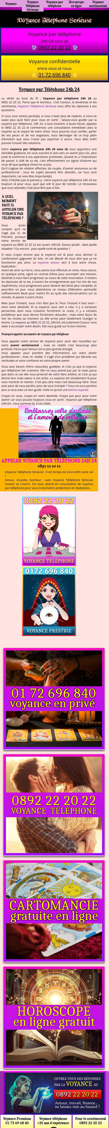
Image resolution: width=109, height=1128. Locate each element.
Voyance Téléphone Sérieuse (32, 5)
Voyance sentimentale (98, 3)
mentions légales (76, 1113)
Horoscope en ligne (76, 3)
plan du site (55, 1113)
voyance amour (48, 263)
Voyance (11, 3)
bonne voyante (78, 390)
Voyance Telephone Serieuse (54, 20)
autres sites (96, 1113)
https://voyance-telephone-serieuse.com (54, 1073)
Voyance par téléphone (54, 3)
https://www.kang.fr (41, 1101)
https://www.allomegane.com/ (54, 1106)
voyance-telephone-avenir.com (74, 1101)
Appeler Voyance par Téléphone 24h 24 (49, 461)
